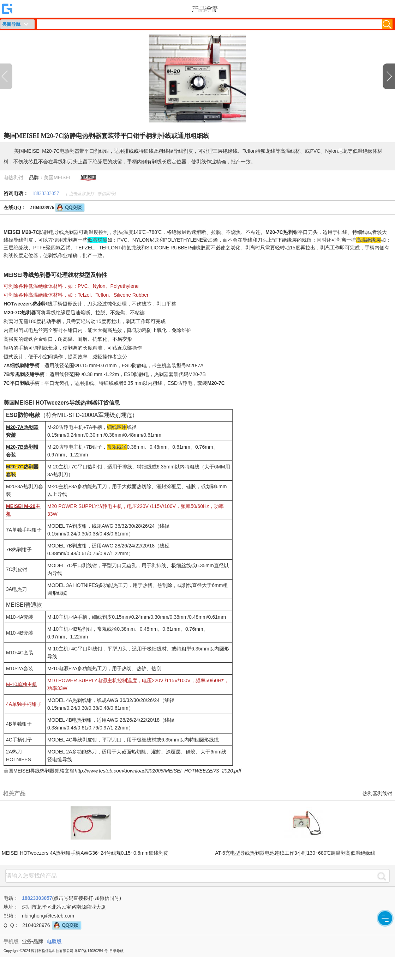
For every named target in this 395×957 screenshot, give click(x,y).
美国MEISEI (57, 177)
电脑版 (54, 941)
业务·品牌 (32, 941)
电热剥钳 (13, 177)
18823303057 (45, 193)
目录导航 (116, 951)
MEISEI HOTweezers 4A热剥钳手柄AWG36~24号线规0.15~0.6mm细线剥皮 (85, 853)
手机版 (11, 941)
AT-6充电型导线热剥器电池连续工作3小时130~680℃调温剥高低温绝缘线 (295, 853)
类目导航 (11, 24)
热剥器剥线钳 (377, 793)
